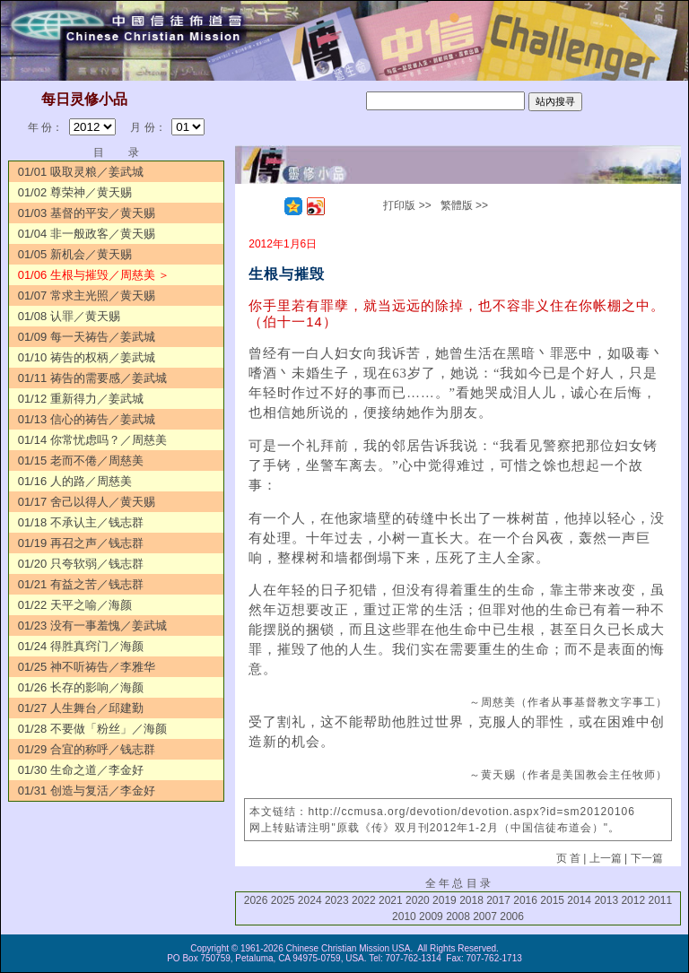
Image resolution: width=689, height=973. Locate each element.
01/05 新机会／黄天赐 (75, 254)
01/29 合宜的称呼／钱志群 (86, 749)
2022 (364, 900)
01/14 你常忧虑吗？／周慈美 (92, 440)
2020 (418, 900)
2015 (552, 900)
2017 (498, 900)
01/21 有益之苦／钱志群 (81, 584)
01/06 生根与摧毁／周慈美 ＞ (94, 275)
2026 (256, 900)
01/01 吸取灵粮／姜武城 (81, 171)
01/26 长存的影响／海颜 (81, 687)
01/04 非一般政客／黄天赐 (86, 233)
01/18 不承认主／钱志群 (81, 522)
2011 (660, 900)
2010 (404, 916)
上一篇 (605, 858)
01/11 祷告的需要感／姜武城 (92, 378)
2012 (633, 900)
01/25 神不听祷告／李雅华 (86, 666)
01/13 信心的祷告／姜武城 (86, 419)
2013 (606, 900)
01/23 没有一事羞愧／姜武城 (92, 625)
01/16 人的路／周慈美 (75, 481)
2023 (337, 900)
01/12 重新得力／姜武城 (81, 398)
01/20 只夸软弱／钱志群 (81, 563)
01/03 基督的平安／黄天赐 (86, 213)
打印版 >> (407, 205)
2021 (391, 900)
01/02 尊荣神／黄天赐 (75, 192)
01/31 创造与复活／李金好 (86, 790)
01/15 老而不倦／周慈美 (81, 460)
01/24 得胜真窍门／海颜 (81, 646)
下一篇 (647, 858)
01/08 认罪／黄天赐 (69, 316)
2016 (525, 900)
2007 (485, 916)
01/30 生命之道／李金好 (81, 770)
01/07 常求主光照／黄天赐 (86, 295)
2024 (310, 900)
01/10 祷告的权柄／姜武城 (86, 357)
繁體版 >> (464, 205)
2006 (512, 916)
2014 (579, 900)
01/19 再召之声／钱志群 (81, 543)
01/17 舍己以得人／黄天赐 (86, 501)
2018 (471, 900)
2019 (444, 900)
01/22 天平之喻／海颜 (75, 605)
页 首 (568, 858)
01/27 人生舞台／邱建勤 (81, 708)
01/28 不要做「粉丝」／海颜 (92, 728)
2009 (431, 916)
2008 (458, 916)
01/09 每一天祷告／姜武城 (86, 336)
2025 (283, 900)
